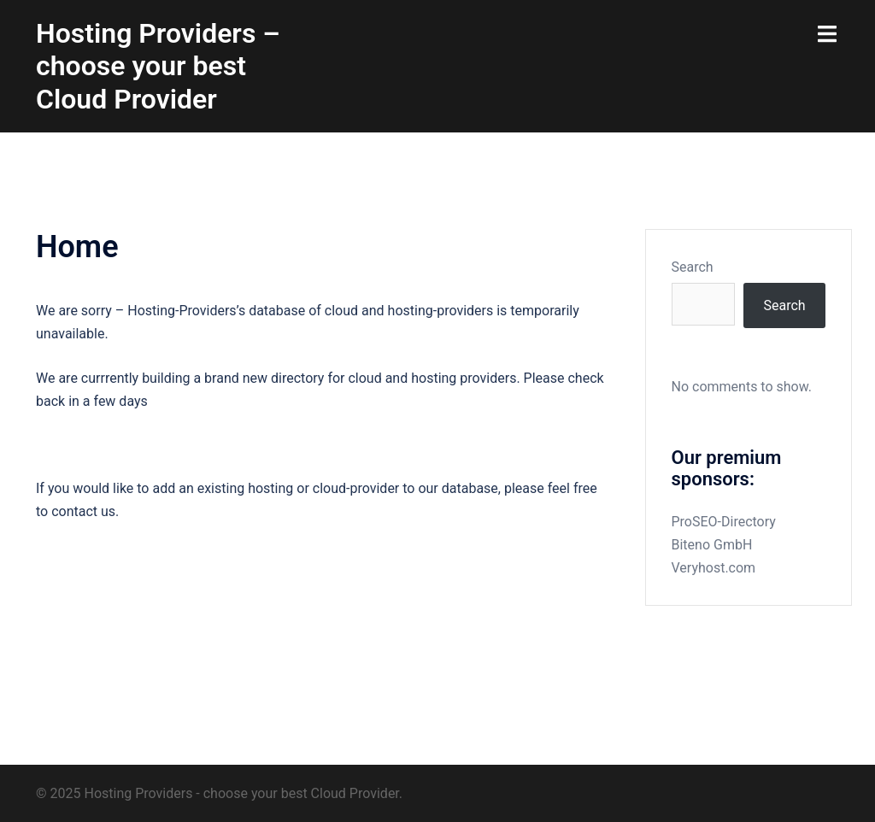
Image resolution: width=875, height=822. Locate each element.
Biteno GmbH (712, 545)
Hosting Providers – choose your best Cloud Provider (158, 66)
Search (693, 267)
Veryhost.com (714, 568)
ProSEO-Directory (724, 522)
